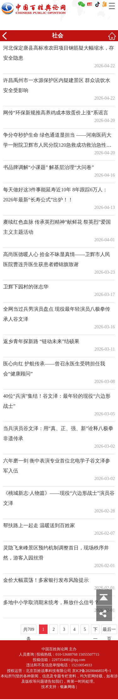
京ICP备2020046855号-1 (91, 671)
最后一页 (109, 630)
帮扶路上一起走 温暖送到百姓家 (39, 525)
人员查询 (26, 654)
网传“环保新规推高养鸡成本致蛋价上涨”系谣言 (55, 112)
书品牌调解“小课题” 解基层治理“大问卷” (48, 167)
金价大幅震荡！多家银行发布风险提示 (46, 580)
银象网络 (67, 687)
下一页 (95, 630)
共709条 (28, 630)
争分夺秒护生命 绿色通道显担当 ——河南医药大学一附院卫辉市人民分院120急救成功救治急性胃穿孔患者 (57, 145)
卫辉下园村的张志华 (25, 286)
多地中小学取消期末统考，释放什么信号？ (51, 602)
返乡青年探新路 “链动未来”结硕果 (41, 341)
